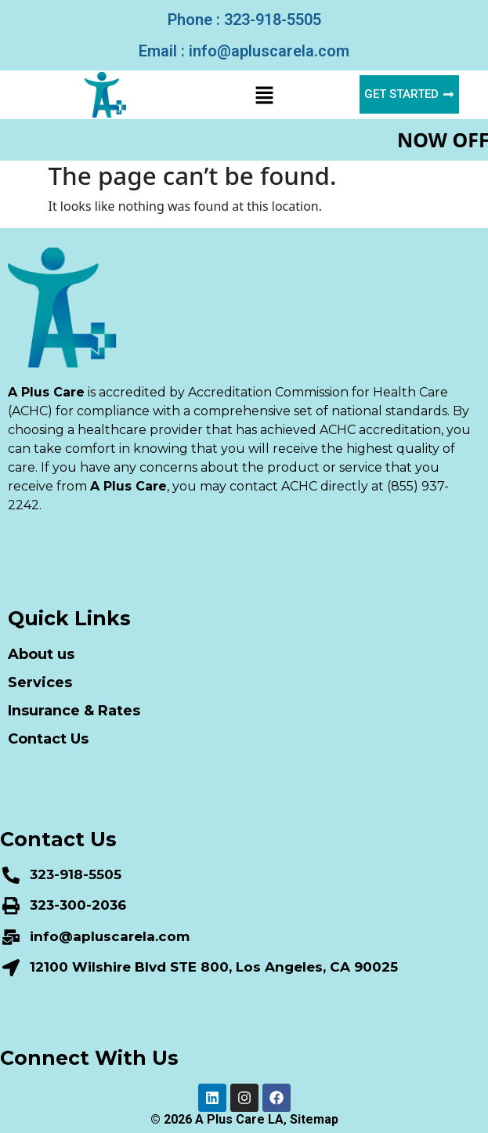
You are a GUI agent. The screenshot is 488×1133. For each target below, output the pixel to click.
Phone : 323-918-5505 (244, 19)
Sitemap (314, 1119)
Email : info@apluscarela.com (244, 51)
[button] (264, 94)
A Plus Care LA (239, 1119)
